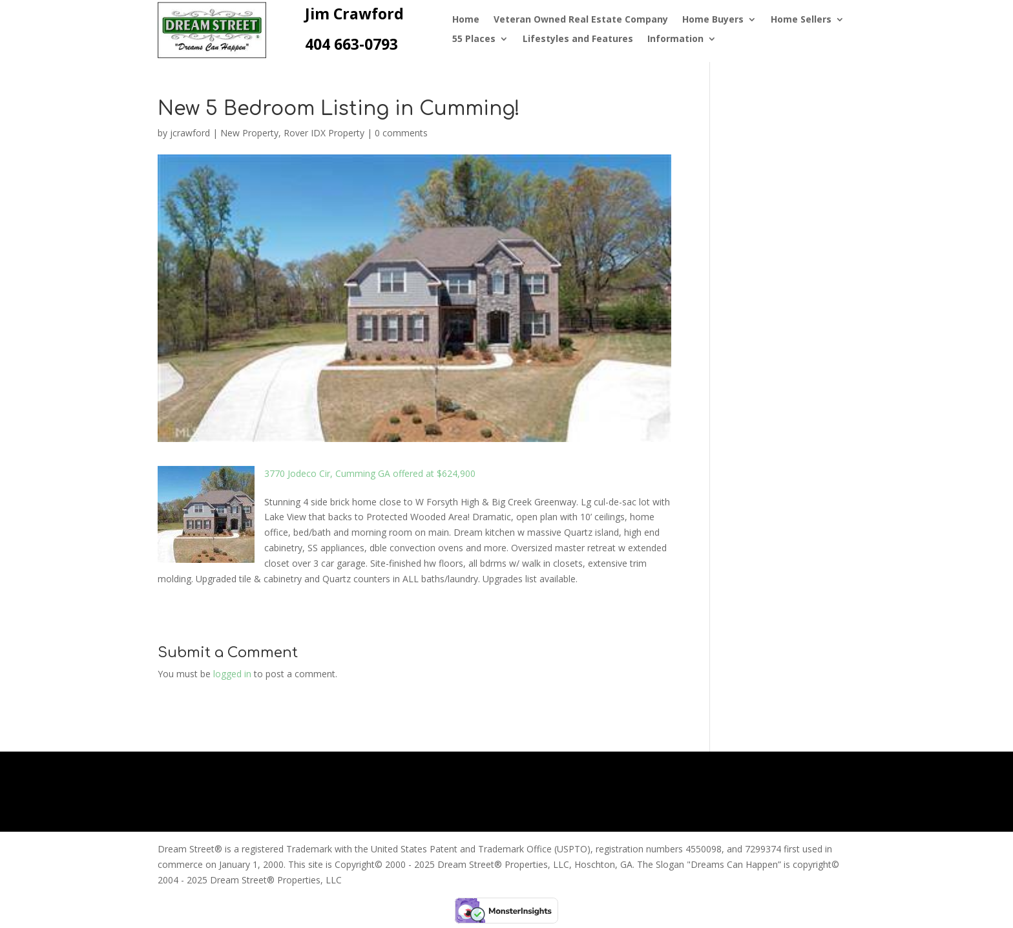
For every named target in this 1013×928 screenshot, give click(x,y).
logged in (232, 674)
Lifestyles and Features (578, 39)
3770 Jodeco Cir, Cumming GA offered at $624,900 (369, 473)
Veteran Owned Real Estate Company (581, 20)
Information (675, 39)
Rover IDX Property (324, 133)
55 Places (474, 39)
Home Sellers (801, 20)
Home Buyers (713, 20)
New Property (249, 133)
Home (465, 20)
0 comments (401, 133)
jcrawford (190, 133)
